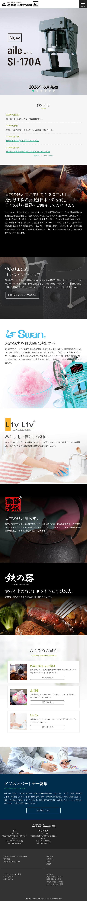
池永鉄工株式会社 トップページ (14, 857)
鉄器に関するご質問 (53, 887)
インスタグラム (8, 883)
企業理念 (49, 861)
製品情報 (49, 880)
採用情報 (6, 861)
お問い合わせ (8, 887)
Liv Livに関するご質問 (54, 894)
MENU (83, 4)
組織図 (48, 868)
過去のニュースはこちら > (43, 155)
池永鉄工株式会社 (20, 4)
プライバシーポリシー (11, 865)
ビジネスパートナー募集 (12, 880)
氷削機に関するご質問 (54, 891)
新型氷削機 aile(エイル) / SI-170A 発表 (22, 141)
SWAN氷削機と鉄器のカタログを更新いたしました (28, 151)
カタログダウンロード (54, 883)
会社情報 (49, 857)
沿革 (47, 865)
